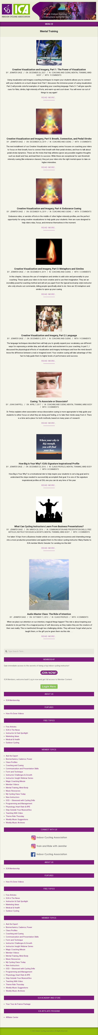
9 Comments (55, 75)
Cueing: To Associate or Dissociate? (49, 401)
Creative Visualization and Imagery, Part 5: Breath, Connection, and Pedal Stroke (49, 138)
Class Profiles (59, 467)
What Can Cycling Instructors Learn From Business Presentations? (49, 526)
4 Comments (84, 532)
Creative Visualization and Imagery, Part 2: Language (49, 335)
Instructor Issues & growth (30, 532)
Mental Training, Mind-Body (79, 404)
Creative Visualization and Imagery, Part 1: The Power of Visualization (49, 69)
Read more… (49, 98)
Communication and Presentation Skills (68, 529)
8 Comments (53, 469)
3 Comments (85, 142)
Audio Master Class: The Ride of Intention (49, 614)
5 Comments (85, 272)
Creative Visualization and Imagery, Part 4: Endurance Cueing (49, 208)
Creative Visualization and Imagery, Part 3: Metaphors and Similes (49, 268)
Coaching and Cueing (61, 73)
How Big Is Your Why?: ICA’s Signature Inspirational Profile (49, 463)
